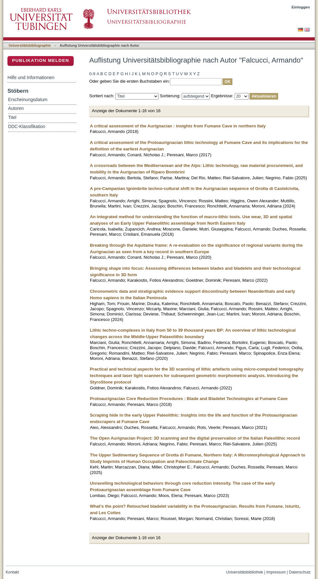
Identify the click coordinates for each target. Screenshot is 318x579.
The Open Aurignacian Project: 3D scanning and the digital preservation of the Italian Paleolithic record (195, 438)
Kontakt (12, 572)
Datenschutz (300, 572)
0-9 (92, 73)
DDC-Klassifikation (26, 126)
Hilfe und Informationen (31, 77)
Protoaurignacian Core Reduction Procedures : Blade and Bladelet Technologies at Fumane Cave (188, 398)
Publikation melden (40, 60)
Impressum (276, 572)
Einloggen (301, 7)
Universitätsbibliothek (244, 572)
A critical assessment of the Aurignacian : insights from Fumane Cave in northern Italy (178, 126)
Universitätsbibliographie (30, 45)
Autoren (16, 108)
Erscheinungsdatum (27, 99)
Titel (12, 117)
